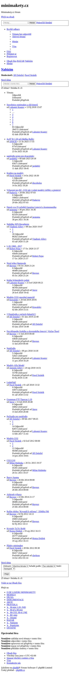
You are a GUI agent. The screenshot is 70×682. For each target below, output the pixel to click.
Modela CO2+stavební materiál (21, 297)
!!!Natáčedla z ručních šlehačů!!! (21, 314)
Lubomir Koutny (16, 107)
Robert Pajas (15, 248)
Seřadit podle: (42, 566)
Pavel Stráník (31, 75)
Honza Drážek (15, 531)
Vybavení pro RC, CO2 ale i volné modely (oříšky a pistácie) (34, 190)
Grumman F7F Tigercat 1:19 (19, 399)
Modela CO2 (12, 438)
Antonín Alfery (16, 368)
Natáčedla (11, 348)
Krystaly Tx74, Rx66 (16, 528)
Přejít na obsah (7, 17)
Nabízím (7, 69)
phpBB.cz (20, 670)
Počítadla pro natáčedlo (17, 416)
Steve (34, 290)
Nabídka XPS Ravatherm (18, 224)
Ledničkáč (11, 382)
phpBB (16, 667)
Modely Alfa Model (15, 365)
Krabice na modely (15, 173)
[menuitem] (21, 34)
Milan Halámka (16, 463)
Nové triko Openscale (16, 263)
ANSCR (13, 141)
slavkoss (36, 555)
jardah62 (13, 158)
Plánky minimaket (15, 545)
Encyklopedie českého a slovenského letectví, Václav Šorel (33, 331)
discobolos (37, 183)
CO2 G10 (11, 460)
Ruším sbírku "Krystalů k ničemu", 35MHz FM (28, 511)
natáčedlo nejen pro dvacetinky (20, 156)
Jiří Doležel (18, 75)
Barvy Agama (13, 477)
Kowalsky (13, 300)
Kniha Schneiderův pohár (18, 280)
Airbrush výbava (14, 494)
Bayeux (12, 266)
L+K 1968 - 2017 (14, 246)
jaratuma (13, 209)
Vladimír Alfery (16, 227)
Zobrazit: (15, 566)
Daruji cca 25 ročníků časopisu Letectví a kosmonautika (31, 207)
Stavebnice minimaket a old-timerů (22, 105)
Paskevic (13, 192)
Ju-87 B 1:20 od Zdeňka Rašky (20, 139)
